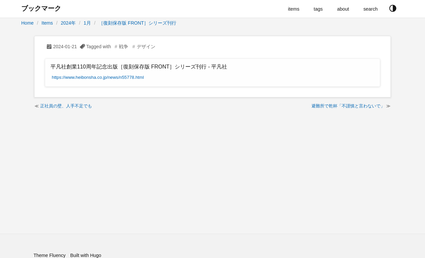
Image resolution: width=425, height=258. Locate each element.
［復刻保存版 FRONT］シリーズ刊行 (137, 23)
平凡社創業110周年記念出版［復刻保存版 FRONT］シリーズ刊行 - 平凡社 (138, 66)
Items (47, 23)
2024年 (68, 23)
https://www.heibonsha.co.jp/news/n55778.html (98, 77)
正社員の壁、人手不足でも (66, 105)
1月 (87, 23)
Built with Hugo (85, 255)
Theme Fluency (49, 255)
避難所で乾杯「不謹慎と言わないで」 (348, 105)
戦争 (123, 46)
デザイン (146, 46)
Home (27, 23)
